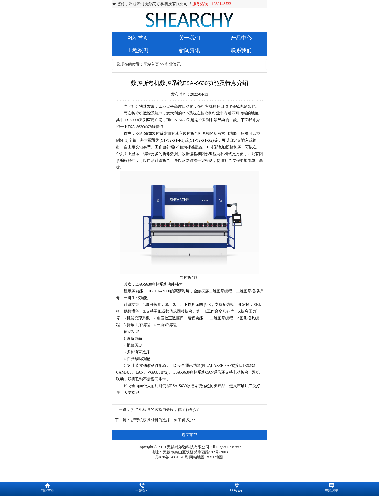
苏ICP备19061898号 (171, 457)
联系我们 (241, 50)
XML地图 (215, 457)
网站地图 (197, 457)
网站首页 (137, 38)
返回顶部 (189, 435)
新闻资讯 (189, 50)
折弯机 (207, 106)
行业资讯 (173, 64)
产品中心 (241, 38)
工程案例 (137, 50)
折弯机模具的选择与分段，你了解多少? (165, 409)
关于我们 (189, 38)
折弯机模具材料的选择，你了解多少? (163, 420)
